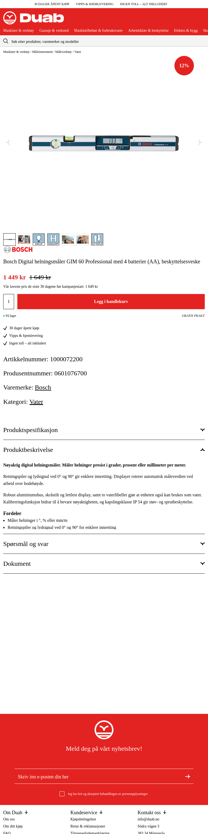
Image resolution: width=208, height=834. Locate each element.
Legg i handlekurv (111, 301)
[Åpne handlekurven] (200, 20)
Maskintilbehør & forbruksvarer (98, 31)
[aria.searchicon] (5, 40)
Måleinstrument (42, 52)
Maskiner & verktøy (18, 31)
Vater (77, 52)
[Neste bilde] (200, 142)
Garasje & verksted (54, 31)
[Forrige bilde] (8, 142)
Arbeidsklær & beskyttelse (148, 31)
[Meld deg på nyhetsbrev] (187, 776)
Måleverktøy (63, 52)
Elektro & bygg (186, 31)
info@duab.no (148, 819)
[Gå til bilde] (9, 239)
